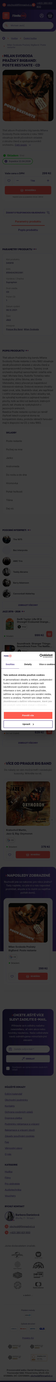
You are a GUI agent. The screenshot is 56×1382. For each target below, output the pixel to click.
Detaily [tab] (28, 664)
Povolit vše (28, 715)
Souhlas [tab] (10, 664)
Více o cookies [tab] (47, 664)
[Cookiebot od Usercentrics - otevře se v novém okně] (40, 656)
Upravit (28, 724)
